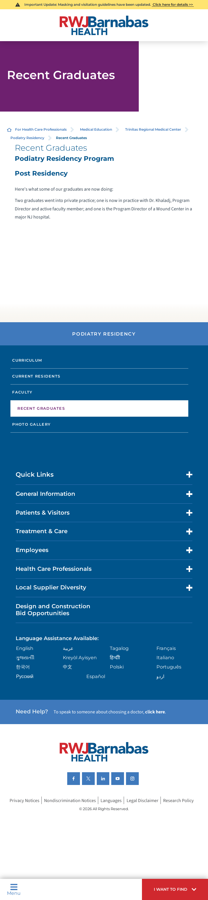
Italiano (165, 657)
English (24, 648)
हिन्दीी (115, 657)
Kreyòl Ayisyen (80, 657)
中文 (67, 667)
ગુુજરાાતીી (25, 657)
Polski (117, 667)
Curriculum (27, 360)
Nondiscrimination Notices (70, 800)
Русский (24, 676)
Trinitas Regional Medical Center (153, 129)
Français (166, 648)
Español (95, 676)
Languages (111, 800)
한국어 (23, 667)
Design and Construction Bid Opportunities (53, 610)
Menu (14, 889)
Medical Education (96, 129)
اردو (160, 676)
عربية (68, 648)
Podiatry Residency (27, 138)
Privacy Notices (24, 800)
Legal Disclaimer (142, 800)
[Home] (104, 25)
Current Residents (36, 376)
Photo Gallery (31, 424)
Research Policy (178, 800)
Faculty (22, 392)
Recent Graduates (41, 408)
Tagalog (119, 648)
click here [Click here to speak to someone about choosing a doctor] (155, 711)
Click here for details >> (173, 4)
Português (168, 667)
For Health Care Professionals (41, 129)
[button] (175, 889)
